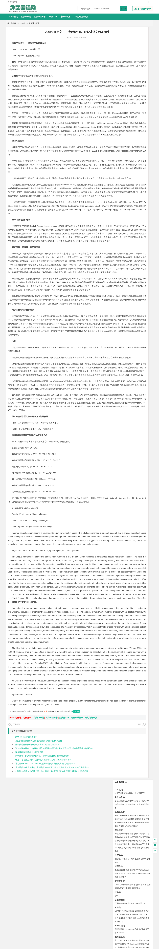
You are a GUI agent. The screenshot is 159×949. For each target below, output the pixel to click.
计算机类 (119, 37)
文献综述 (119, 300)
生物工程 (127, 257)
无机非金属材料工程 (138, 162)
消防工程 (144, 232)
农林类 (118, 284)
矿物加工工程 (120, 232)
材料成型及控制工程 (135, 158)
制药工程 (138, 250)
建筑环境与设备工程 (130, 195)
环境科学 (125, 220)
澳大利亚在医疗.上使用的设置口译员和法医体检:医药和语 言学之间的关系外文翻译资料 (54, 884)
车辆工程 (118, 63)
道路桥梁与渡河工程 (130, 151)
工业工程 (133, 70)
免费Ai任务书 (40, 17)
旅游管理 (122, 124)
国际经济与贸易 (121, 106)
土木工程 (125, 188)
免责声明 (125, 923)
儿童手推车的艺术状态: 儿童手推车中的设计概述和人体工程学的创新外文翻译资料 (52, 903)
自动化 (126, 84)
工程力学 (118, 81)
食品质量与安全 (121, 254)
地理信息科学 (120, 206)
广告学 (117, 132)
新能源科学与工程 (138, 91)
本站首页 (13, 17)
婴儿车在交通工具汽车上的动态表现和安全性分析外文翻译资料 (43, 895)
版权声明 (111, 923)
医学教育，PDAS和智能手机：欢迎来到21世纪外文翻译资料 (42, 891)
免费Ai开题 (26, 17)
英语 (122, 132)
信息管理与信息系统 (138, 117)
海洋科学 (120, 180)
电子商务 (130, 106)
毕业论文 (119, 291)
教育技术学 (138, 132)
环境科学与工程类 (123, 217)
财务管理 (125, 117)
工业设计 (142, 265)
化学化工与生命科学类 (125, 247)
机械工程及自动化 (129, 63)
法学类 (118, 139)
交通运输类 (120, 147)
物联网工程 (141, 40)
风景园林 (138, 269)
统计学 (136, 88)
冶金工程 (123, 235)
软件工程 (118, 40)
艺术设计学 (126, 265)
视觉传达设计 (120, 269)
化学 (133, 257)
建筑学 (117, 191)
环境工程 (118, 220)
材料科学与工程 (121, 158)
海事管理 (118, 176)
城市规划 (118, 195)
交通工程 (142, 151)
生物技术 (145, 250)
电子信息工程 (133, 52)
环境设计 (118, 265)
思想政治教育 (120, 280)
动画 (148, 265)
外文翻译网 (11, 23)
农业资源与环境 (126, 287)
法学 (116, 143)
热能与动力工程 (130, 95)
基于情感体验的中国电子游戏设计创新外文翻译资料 (38, 880)
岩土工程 (118, 188)
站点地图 (104, 946)
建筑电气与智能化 (124, 91)
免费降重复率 (77, 853)
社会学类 (119, 276)
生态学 (117, 287)
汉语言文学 (135, 135)
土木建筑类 (120, 184)
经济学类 (119, 102)
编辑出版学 (128, 132)
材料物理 (125, 162)
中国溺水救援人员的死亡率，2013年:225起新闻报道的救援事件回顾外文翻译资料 (51, 906)
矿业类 (118, 228)
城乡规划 (145, 191)
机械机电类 (120, 59)
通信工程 (118, 48)
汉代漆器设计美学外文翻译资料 (29, 887)
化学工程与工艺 (121, 250)
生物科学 (139, 257)
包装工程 (125, 70)
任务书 (118, 308)
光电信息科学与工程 (130, 48)
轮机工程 (133, 84)
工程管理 (138, 191)
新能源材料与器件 (126, 165)
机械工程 (135, 73)
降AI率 (53, 17)
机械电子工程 (142, 63)
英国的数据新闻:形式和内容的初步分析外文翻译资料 (38, 876)
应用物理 (125, 81)
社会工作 (129, 280)
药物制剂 (135, 254)
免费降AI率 (64, 853)
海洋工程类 (120, 173)
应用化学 (130, 250)
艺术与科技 (130, 269)
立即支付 (76, 847)
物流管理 (125, 243)
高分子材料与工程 (140, 165)
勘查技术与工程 (134, 235)
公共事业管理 (129, 121)
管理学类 (119, 114)
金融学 (137, 106)
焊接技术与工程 (125, 73)
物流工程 (118, 243)
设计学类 (21, 23)
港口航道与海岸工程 (130, 176)
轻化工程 (120, 257)
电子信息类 (120, 44)
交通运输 (118, 151)
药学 (129, 254)
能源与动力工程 (136, 81)
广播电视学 (126, 135)
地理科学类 (120, 202)
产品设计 (30, 23)
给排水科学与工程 (127, 191)
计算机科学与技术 (129, 40)
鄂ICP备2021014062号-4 (90, 946)
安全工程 (129, 232)
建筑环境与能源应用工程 (139, 188)
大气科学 (122, 209)
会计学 (121, 121)
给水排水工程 (124, 198)
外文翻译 (119, 304)
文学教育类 (120, 128)
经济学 (143, 106)
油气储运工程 (142, 84)
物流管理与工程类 (123, 239)
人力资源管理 (140, 121)
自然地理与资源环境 (134, 209)
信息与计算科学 (126, 88)
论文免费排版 (81, 17)
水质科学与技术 (136, 220)
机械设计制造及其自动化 (133, 66)
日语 (144, 132)
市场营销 (118, 117)
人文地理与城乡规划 (134, 206)
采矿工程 (136, 232)
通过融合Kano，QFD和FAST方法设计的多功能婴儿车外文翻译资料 (45, 899)
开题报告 (119, 295)
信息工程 (123, 52)
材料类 (118, 155)
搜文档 (123, 9)
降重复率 (66, 17)
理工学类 (119, 77)
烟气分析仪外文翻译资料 (26, 872)
